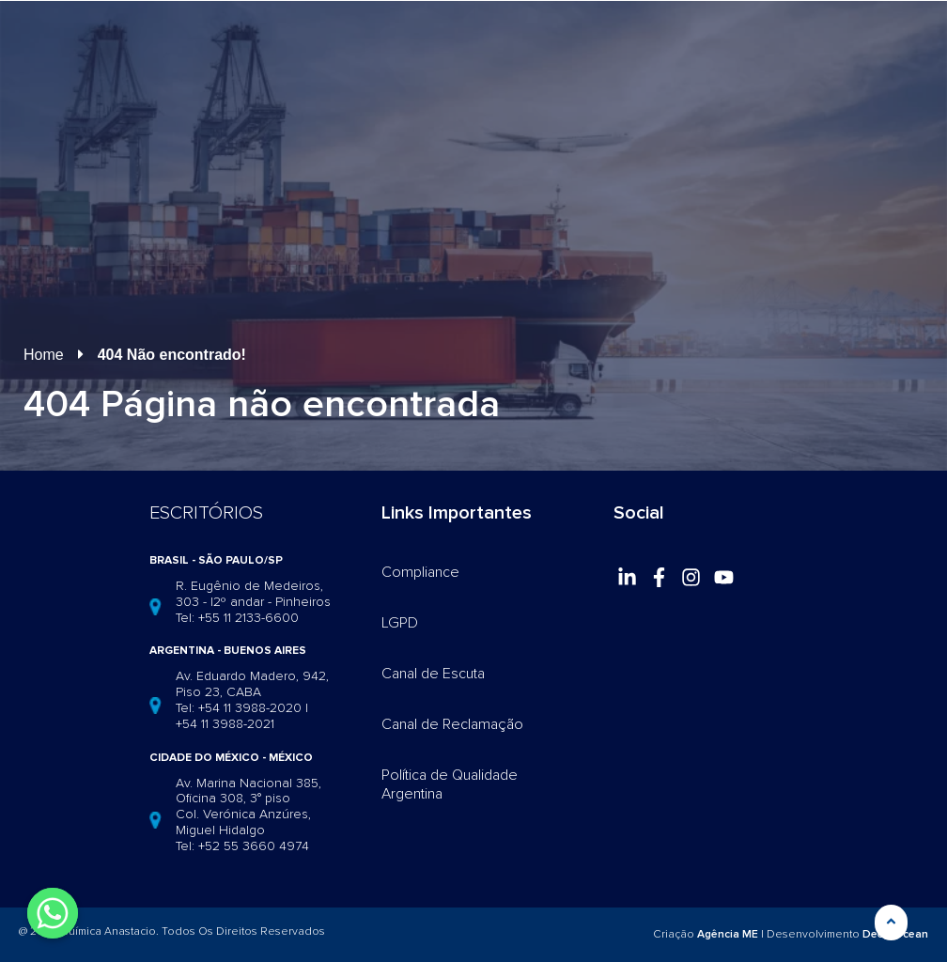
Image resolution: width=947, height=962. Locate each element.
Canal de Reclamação (452, 724)
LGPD (399, 622)
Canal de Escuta (433, 673)
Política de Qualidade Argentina (449, 784)
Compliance (420, 572)
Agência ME (727, 934)
